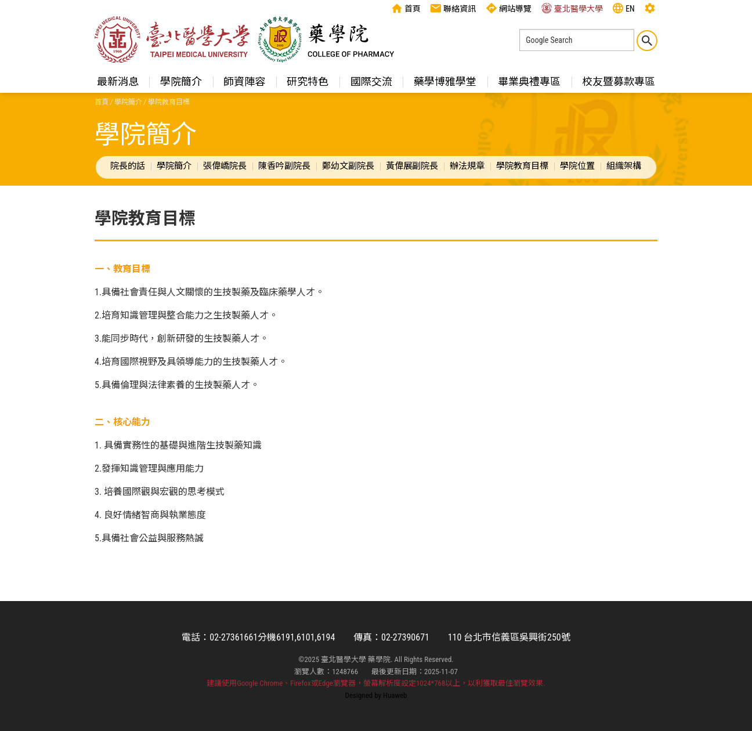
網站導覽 (509, 8)
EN (624, 8)
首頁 (406, 8)
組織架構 (623, 166)
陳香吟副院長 (284, 166)
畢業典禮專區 (529, 81)
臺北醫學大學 (572, 8)
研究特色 (307, 81)
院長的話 (127, 166)
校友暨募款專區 (618, 81)
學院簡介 (181, 81)
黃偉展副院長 (412, 166)
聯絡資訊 (453, 8)
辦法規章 (467, 166)
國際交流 (371, 81)
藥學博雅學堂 (445, 81)
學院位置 (577, 166)
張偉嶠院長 (225, 166)
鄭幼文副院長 (348, 166)
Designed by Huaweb (376, 695)
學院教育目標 (522, 166)
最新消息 (118, 81)
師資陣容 (244, 81)
